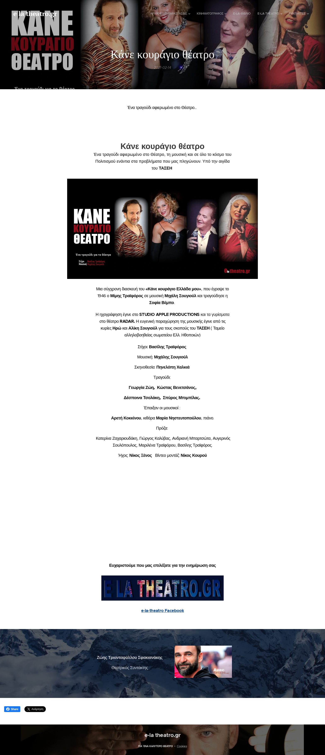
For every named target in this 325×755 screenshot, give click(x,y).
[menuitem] (151, 13)
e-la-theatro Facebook (162, 610)
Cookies (182, 746)
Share (12, 709)
